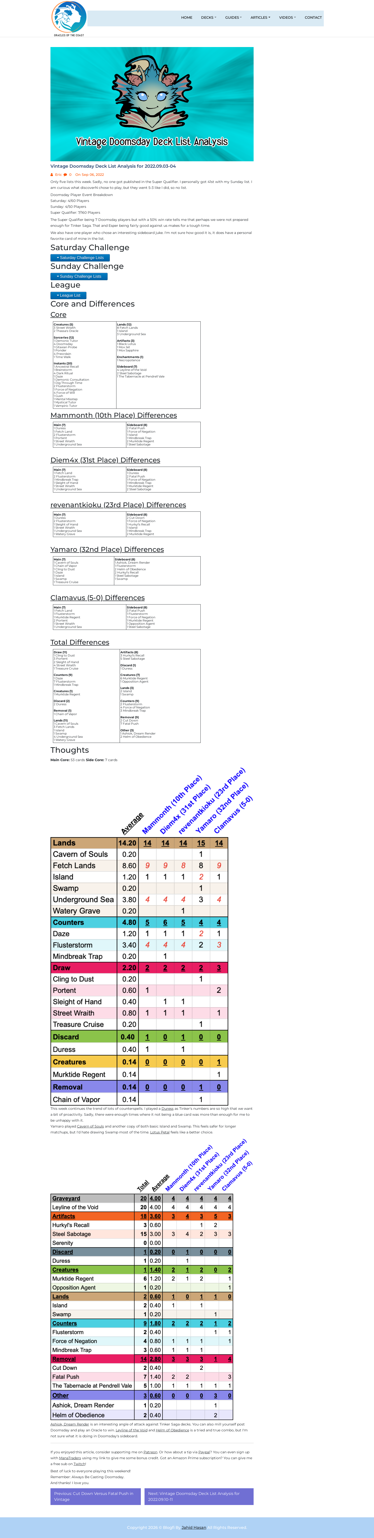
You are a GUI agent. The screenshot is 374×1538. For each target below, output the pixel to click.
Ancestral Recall (67, 366)
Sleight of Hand (66, 483)
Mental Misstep (66, 399)
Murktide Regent (141, 441)
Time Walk (63, 357)
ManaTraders (70, 1458)
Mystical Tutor (65, 402)
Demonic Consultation (72, 379)
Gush (59, 396)
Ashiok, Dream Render (133, 562)
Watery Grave (65, 534)
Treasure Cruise (66, 582)
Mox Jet (124, 347)
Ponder (60, 350)
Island (123, 331)
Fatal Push (137, 428)
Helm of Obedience (131, 569)
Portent (61, 438)
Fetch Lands (129, 327)
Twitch (79, 1464)
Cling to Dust (65, 569)
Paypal (204, 1452)
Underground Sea (132, 334)
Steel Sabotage (130, 373)
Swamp (61, 579)
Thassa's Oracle (67, 331)
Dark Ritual (64, 373)
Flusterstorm (66, 386)
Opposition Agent (142, 623)
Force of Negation (68, 389)
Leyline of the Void (133, 370)
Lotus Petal (160, 1132)
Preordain (63, 354)
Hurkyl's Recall (139, 524)
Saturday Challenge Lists (82, 258)
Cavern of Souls (66, 562)
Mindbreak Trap (140, 438)
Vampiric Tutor (66, 406)
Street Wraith (66, 327)
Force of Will (65, 392)
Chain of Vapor (66, 566)
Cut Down (137, 518)
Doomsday (64, 344)
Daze (59, 376)
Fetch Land (63, 431)
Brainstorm (63, 370)
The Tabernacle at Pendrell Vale (141, 376)
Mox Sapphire (129, 350)
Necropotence (129, 360)
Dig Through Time (68, 383)
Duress (60, 428)
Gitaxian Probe (66, 347)
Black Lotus (127, 344)
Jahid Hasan (194, 1527)
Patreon (150, 1452)
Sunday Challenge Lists (80, 276)
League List (70, 295)
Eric (58, 174)
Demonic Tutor (66, 341)
